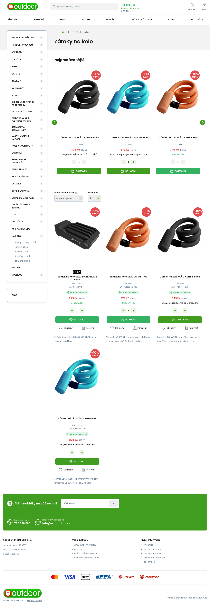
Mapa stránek (35, 600)
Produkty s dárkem (23, 37)
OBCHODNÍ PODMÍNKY (85, 545)
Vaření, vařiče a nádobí (20, 138)
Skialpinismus (19, 169)
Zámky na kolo (22, 260)
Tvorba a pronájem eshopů (180, 597)
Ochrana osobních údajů (86, 557)
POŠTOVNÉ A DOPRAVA (85, 553)
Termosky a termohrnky (19, 129)
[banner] (23, 8)
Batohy (16, 73)
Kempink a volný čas (23, 198)
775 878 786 (128, 5)
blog (15, 295)
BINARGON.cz (200, 597)
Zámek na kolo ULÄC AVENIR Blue (128, 137)
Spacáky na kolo (23, 256)
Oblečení (16, 59)
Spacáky (16, 81)
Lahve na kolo (21, 247)
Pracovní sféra (20, 176)
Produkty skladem (22, 44)
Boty (14, 66)
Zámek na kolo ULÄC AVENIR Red (178, 137)
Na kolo (66, 32)
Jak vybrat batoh (152, 553)
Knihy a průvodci (21, 228)
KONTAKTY (79, 549)
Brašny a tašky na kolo (26, 242)
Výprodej (17, 52)
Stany (15, 95)
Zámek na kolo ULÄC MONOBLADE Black (77, 278)
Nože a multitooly (22, 145)
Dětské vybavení (21, 191)
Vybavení (17, 153)
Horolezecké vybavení (19, 161)
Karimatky (17, 88)
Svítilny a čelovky (22, 111)
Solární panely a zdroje (21, 206)
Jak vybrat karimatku (154, 557)
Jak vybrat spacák (153, 549)
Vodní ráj (17, 221)
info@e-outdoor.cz (130, 8)
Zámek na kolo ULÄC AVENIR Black (79, 137)
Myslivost (17, 274)
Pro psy (16, 267)
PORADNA (148, 545)
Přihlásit (113, 503)
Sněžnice (16, 183)
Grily (15, 214)
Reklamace (149, 561)
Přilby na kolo (21, 251)
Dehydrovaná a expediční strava (21, 120)
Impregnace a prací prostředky (23, 103)
